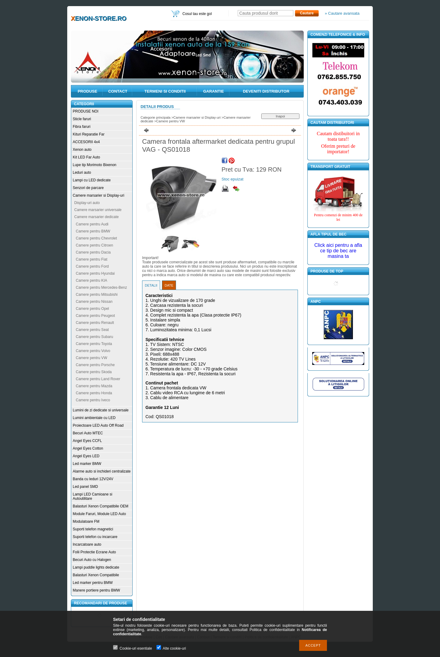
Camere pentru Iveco (93, 400)
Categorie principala (155, 117)
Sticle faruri (82, 119)
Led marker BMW (87, 464)
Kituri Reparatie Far (89, 134)
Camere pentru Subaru (94, 337)
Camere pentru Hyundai (95, 273)
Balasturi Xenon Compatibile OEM (100, 506)
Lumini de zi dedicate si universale (101, 410)
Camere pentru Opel (92, 308)
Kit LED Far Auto (86, 157)
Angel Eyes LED (86, 456)
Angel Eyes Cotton (88, 448)
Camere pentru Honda (94, 393)
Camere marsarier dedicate (96, 217)
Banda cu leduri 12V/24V (93, 479)
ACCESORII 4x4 (86, 142)
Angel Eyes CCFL (87, 441)
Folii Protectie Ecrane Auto (94, 552)
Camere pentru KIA (91, 280)
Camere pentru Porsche (95, 365)
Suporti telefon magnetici (93, 529)
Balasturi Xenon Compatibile (96, 575)
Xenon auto (82, 149)
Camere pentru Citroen (94, 245)
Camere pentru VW (91, 358)
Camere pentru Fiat (91, 259)
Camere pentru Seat (92, 330)
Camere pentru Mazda (94, 386)
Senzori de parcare (88, 188)
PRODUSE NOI (85, 111)
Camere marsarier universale (98, 210)
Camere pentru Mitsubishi (97, 294)
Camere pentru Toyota (94, 344)
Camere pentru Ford (92, 266)
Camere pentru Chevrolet (96, 238)
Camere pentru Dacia (93, 252)
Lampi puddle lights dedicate (96, 567)
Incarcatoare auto (87, 544)
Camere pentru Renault (95, 323)
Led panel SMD (85, 486)
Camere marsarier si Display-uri (98, 195)
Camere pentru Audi (92, 224)
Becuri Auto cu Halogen (92, 560)
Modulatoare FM (86, 521)
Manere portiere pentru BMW (96, 590)
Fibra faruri (81, 126)
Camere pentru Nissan (94, 301)
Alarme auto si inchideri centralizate (101, 471)
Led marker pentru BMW (93, 583)
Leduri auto (82, 172)
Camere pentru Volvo (93, 351)
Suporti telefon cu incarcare (95, 537)
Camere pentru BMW (93, 231)
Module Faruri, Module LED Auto (99, 514)
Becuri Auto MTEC (88, 433)
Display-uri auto (87, 203)
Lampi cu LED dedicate (92, 180)
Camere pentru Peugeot (95, 316)
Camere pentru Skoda (94, 372)
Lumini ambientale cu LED (94, 418)
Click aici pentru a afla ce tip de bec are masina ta (338, 251)
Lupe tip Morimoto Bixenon (94, 165)
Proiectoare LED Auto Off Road (98, 425)
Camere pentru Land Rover (98, 379)
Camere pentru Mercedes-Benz (101, 287)
